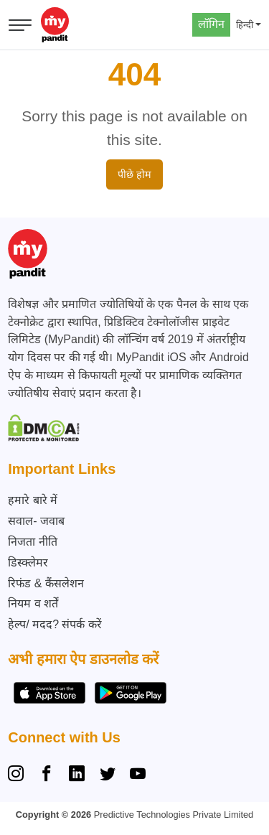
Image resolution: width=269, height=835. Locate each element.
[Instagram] (18, 775)
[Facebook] (46, 775)
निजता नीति (32, 542)
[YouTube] (137, 775)
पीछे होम (134, 174)
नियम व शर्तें (33, 603)
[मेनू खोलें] (20, 25)
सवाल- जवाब (36, 521)
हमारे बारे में (32, 500)
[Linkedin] (76, 775)
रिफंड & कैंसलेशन (46, 583)
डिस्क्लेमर (28, 562)
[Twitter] (107, 775)
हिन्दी (244, 24)
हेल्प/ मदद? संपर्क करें (55, 624)
